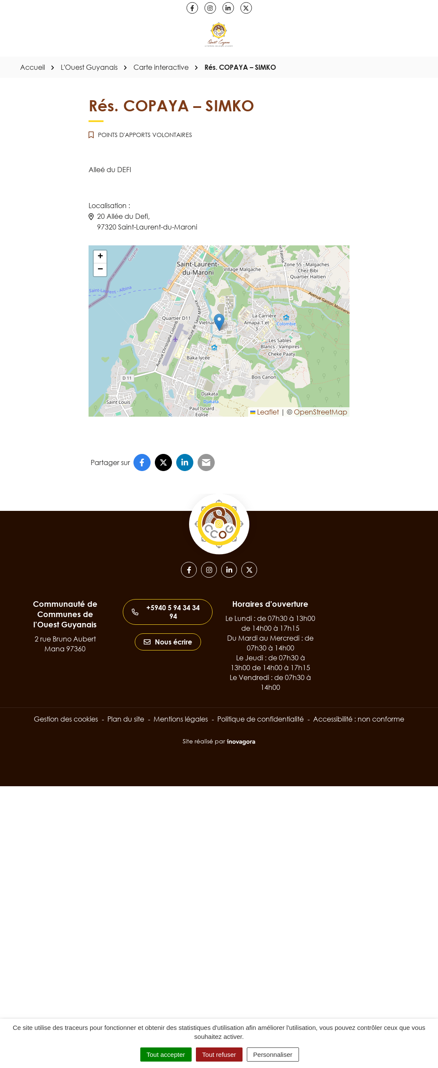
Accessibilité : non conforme (358, 719)
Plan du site (125, 719)
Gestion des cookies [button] (66, 719)
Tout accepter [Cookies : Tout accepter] (166, 1054)
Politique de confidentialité (260, 719)
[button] (219, 322)
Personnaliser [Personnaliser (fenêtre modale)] (273, 1054)
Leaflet (264, 412)
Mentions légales (181, 719)
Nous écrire (168, 642)
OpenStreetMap (320, 412)
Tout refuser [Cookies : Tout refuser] (219, 1054)
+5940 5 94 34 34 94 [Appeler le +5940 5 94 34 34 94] (166, 612)
